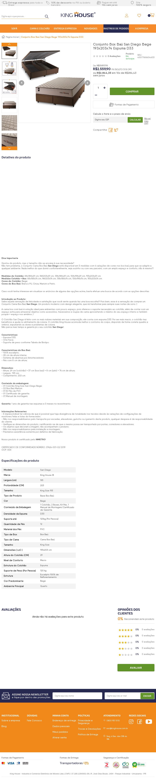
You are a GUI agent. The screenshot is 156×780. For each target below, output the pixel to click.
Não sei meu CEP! (147, 114)
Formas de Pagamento (127, 97)
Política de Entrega (88, 734)
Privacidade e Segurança (85, 722)
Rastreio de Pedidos (116, 28)
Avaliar (137, 668)
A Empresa (141, 28)
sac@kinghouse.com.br (117, 729)
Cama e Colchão (40, 28)
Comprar (132, 87)
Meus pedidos (60, 732)
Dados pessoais (61, 726)
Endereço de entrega (64, 721)
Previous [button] (9, 45)
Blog (4, 726)
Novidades (90, 28)
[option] (9, 51)
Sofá (14, 28)
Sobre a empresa (11, 721)
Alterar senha (60, 737)
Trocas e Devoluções (89, 729)
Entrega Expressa (65, 28)
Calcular (134, 112)
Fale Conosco (34, 721)
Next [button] (9, 148)
